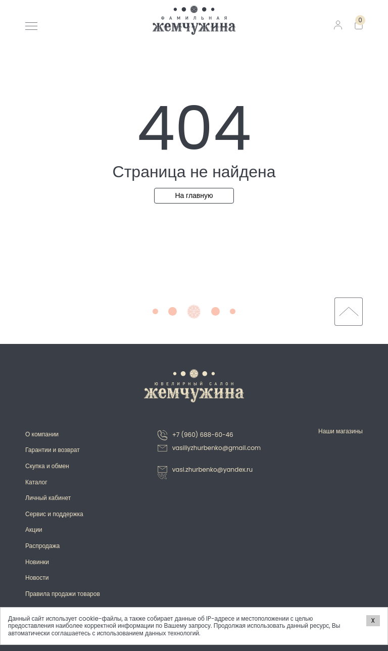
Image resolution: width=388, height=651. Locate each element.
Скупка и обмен (47, 466)
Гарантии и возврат (52, 449)
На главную (194, 195)
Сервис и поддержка (54, 514)
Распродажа (42, 545)
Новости (36, 577)
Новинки (37, 562)
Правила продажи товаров (62, 593)
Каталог (36, 482)
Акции (33, 529)
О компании (42, 434)
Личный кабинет (48, 497)
